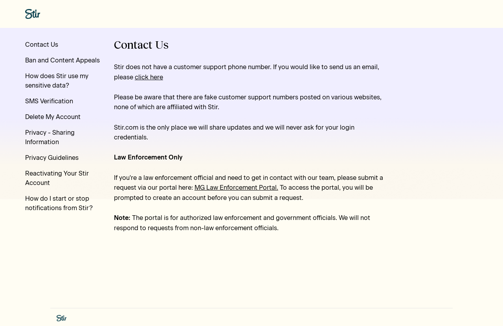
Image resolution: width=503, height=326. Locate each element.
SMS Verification (49, 101)
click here (149, 77)
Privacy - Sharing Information (50, 137)
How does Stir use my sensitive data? (56, 80)
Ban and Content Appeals (62, 60)
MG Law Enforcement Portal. (236, 187)
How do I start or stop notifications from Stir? (59, 203)
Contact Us (41, 44)
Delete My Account (53, 117)
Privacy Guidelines (52, 157)
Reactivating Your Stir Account (57, 178)
